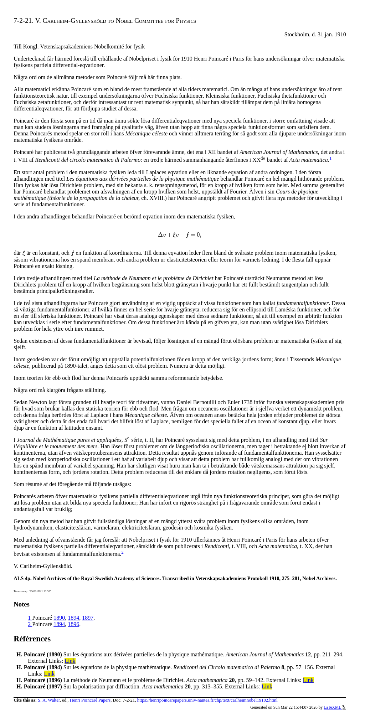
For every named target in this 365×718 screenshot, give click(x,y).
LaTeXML (335, 707)
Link (70, 661)
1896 (73, 624)
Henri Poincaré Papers (90, 700)
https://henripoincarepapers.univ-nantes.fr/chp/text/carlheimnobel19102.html (207, 700)
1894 (73, 618)
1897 (87, 618)
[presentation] (263, 160)
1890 (59, 618)
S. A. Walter (49, 700)
